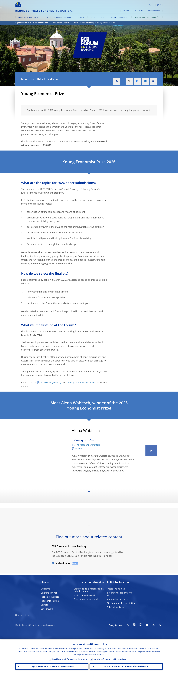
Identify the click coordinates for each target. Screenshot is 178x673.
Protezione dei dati (116, 588)
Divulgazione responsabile (86, 599)
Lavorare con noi (49, 592)
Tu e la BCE (139, 11)
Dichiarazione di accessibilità (121, 603)
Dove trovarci (47, 608)
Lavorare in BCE (154, 11)
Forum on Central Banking (83, 23)
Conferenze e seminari (60, 23)
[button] (154, 5)
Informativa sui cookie (117, 599)
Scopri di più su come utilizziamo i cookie (111, 659)
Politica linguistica (115, 607)
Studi (103, 17)
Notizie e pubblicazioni (120, 17)
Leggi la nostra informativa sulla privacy (69, 659)
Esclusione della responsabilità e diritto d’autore (89, 589)
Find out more (63, 563)
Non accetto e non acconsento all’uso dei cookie (126, 666)
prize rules (46, 382)
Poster (78, 448)
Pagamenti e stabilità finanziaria (58, 17)
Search (150, 5)
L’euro (92, 17)
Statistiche (81, 17)
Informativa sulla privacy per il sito (121, 593)
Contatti (44, 604)
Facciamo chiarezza (50, 596)
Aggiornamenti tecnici (84, 595)
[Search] (136, 4)
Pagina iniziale (21, 23)
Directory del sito (24, 615)
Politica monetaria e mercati (29, 17)
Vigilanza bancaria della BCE (147, 17)
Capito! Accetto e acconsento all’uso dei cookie (52, 666)
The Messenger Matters (87, 444)
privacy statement (76, 382)
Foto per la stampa (50, 600)
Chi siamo (126, 11)
